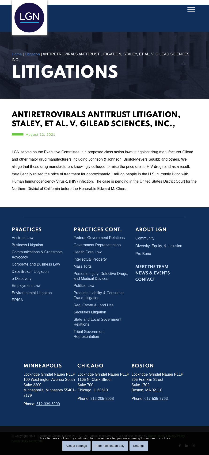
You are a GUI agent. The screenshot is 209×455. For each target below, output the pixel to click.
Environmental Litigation (32, 293)
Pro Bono (143, 254)
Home (17, 54)
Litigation (32, 54)
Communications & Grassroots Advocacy (37, 254)
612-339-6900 (48, 404)
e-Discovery (21, 279)
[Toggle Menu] (191, 9)
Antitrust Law (22, 238)
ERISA (17, 300)
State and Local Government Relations (98, 321)
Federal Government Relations (99, 238)
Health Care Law (88, 252)
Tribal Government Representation (89, 334)
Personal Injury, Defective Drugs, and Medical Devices (101, 276)
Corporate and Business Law (36, 264)
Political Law (84, 286)
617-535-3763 (156, 399)
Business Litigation (27, 245)
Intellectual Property (90, 259)
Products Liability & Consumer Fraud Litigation (99, 295)
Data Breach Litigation (30, 272)
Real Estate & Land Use (94, 305)
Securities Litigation (90, 312)
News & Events (152, 273)
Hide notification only (110, 445)
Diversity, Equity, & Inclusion (158, 246)
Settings (138, 445)
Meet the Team (151, 267)
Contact (145, 280)
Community (144, 238)
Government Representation (97, 245)
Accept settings (76, 445)
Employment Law (26, 286)
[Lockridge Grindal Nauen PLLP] (29, 17)
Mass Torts (83, 266)
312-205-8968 (102, 399)
